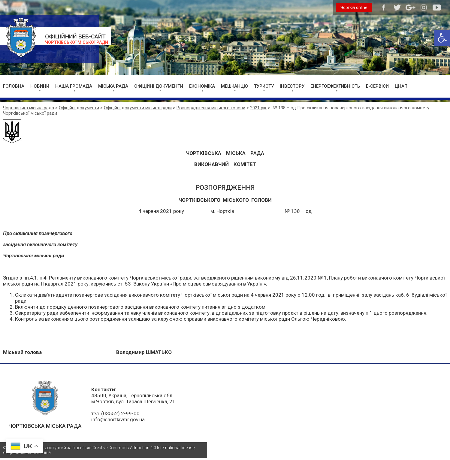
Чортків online (353, 7)
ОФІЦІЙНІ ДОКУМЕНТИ (158, 86)
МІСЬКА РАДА (113, 86)
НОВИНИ (39, 86)
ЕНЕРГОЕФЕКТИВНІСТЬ (335, 86)
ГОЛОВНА (13, 86)
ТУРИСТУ (264, 86)
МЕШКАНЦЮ (234, 86)
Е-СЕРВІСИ (377, 86)
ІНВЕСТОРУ (292, 86)
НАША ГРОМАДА (73, 86)
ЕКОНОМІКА (202, 86)
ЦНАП (401, 86)
